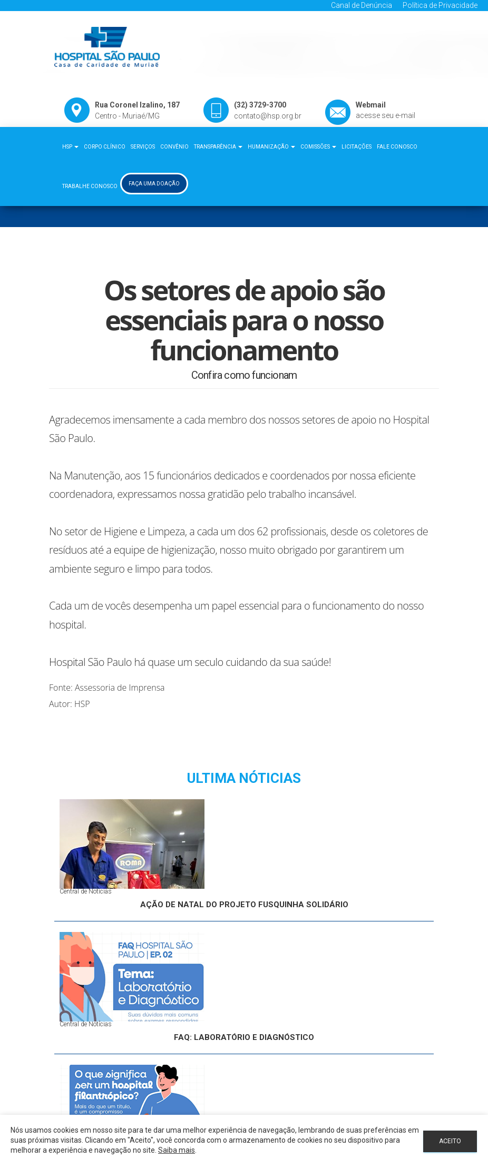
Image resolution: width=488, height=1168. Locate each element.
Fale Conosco (397, 147)
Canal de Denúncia (361, 5)
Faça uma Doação (154, 184)
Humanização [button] (271, 147)
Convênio (174, 147)
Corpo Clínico (104, 147)
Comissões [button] (318, 147)
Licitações (356, 147)
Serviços (143, 147)
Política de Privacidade (440, 5)
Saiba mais (176, 1150)
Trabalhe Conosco (90, 186)
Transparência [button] (218, 147)
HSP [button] (70, 147)
